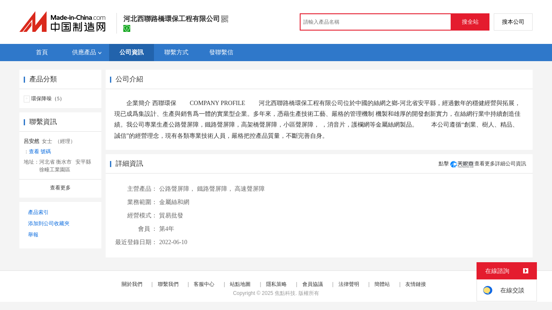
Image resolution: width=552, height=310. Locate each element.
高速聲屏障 (250, 189)
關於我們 (132, 284)
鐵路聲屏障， (215, 189)
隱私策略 (276, 284)
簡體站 (382, 284)
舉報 (33, 235)
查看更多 (60, 188)
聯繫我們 (168, 284)
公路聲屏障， (177, 189)
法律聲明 (349, 284)
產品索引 (38, 212)
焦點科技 (285, 293)
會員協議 (312, 284)
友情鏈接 (415, 284)
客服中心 (204, 284)
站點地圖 (240, 284)
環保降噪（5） (48, 99)
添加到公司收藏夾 (48, 223)
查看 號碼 (40, 152)
